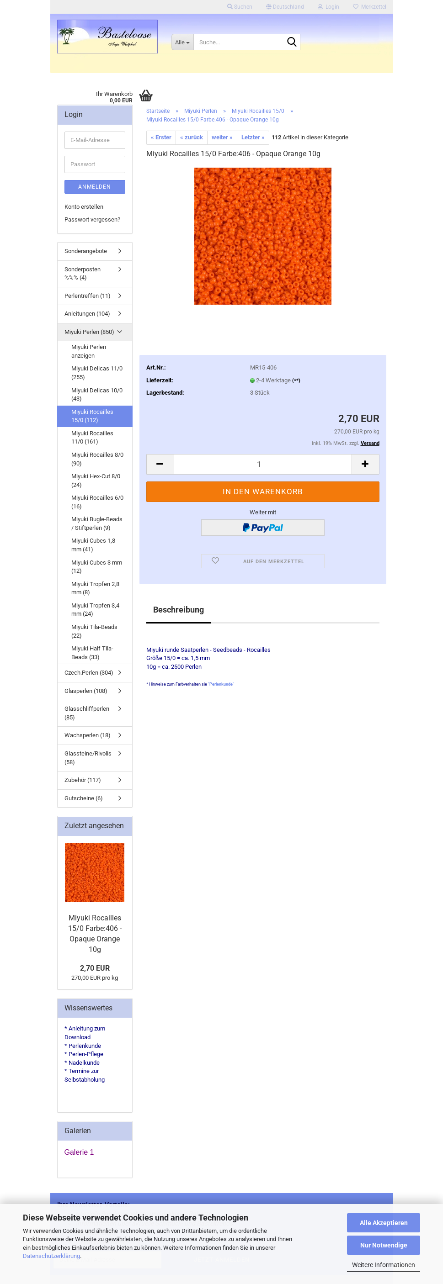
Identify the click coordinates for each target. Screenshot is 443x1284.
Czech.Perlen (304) (88, 672)
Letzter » (253, 137)
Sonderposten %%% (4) (82, 273)
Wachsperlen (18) (87, 735)
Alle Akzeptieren (384, 1222)
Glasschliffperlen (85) (86, 713)
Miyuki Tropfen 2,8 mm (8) (95, 588)
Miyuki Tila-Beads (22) (94, 631)
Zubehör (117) (82, 780)
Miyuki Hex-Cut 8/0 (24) (95, 480)
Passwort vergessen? (92, 219)
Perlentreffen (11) (87, 295)
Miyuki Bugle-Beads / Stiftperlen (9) (97, 523)
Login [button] (328, 7)
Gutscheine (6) (83, 798)
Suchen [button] (239, 7)
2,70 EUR (95, 968)
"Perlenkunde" (221, 684)
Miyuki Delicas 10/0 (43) (97, 394)
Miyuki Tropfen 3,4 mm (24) (95, 610)
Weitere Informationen (383, 1264)
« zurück (191, 137)
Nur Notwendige (383, 1245)
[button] (285, 7)
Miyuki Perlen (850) (89, 331)
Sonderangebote (85, 251)
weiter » (222, 137)
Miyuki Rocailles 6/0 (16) (97, 502)
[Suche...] (182, 42)
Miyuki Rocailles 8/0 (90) (97, 459)
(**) (296, 381)
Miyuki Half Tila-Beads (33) (92, 652)
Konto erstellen (83, 206)
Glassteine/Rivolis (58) (88, 758)
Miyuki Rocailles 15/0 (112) (92, 416)
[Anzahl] (263, 464)
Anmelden (94, 187)
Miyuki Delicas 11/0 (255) (97, 372)
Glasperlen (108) (85, 690)
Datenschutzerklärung (51, 1255)
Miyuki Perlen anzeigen (88, 351)
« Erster (161, 137)
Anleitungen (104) (87, 313)
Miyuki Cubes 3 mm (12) (96, 567)
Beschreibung (178, 609)
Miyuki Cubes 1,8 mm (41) (93, 545)
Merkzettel (369, 7)
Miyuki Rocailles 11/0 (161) (92, 437)
